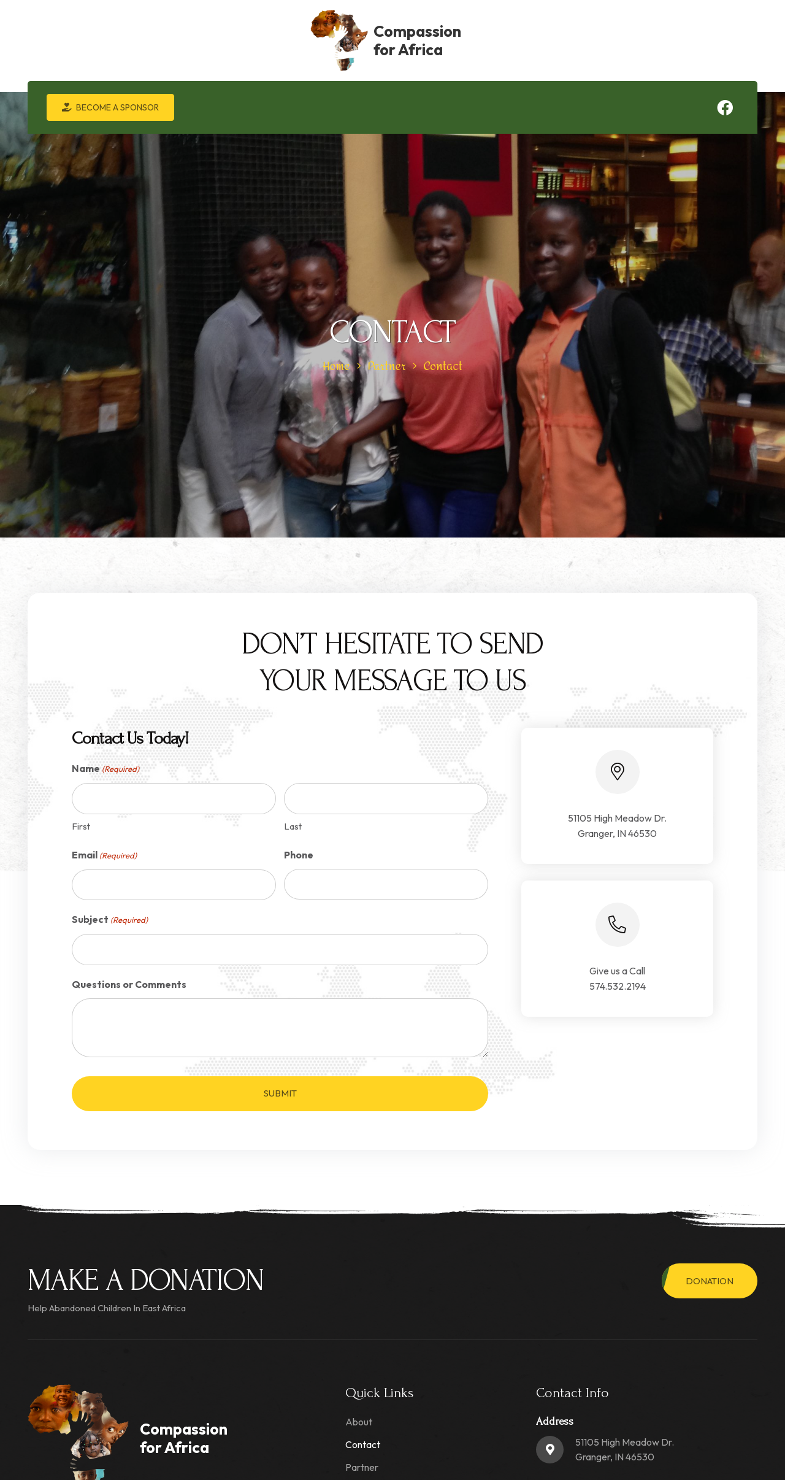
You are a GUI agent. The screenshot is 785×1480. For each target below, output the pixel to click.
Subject (110, 920)
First (81, 826)
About (358, 1422)
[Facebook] (725, 107)
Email (104, 855)
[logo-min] (62, 40)
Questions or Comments (129, 984)
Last (293, 826)
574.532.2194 (617, 986)
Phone (298, 855)
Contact (362, 1444)
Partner (361, 1467)
